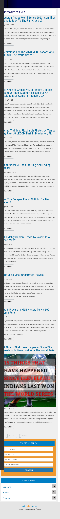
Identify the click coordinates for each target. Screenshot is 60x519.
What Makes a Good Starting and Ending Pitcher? (26, 166)
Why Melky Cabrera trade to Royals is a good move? (26, 238)
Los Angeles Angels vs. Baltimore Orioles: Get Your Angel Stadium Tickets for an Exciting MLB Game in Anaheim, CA (27, 92)
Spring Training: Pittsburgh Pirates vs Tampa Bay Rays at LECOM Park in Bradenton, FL (29, 132)
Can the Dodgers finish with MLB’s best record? (26, 201)
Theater (6, 498)
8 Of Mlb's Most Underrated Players (23, 275)
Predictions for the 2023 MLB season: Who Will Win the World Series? (28, 53)
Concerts (7, 487)
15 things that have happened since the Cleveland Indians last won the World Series (29, 349)
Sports (6, 492)
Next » (24, 436)
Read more (7, 44)
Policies (38, 509)
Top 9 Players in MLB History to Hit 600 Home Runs (25, 311)
